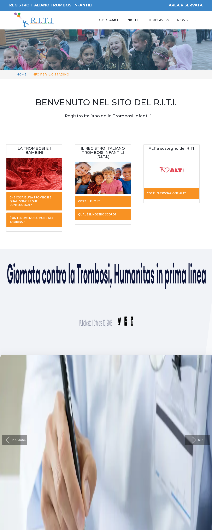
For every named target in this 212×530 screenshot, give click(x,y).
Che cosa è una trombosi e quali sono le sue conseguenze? (30, 201)
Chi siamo (108, 20)
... (195, 20)
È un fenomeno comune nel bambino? (31, 220)
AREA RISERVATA (186, 5)
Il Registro (160, 20)
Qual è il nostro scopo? (97, 214)
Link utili (133, 20)
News (182, 20)
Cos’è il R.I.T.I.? (89, 201)
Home (21, 74)
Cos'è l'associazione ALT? (166, 193)
